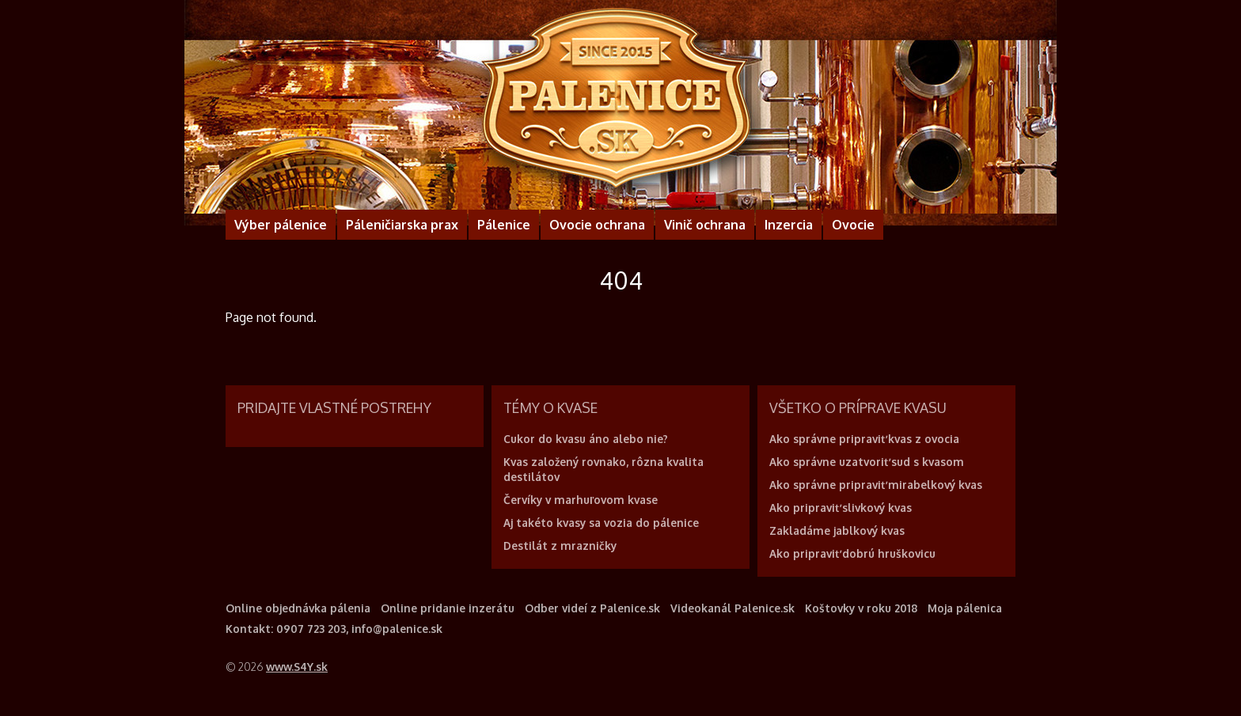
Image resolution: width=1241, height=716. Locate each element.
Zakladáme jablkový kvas (837, 530)
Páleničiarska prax (402, 225)
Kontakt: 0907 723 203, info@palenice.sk (334, 628)
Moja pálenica (965, 608)
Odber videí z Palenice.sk (592, 608)
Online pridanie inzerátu (447, 608)
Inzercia (789, 225)
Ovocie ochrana (597, 225)
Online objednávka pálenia (298, 608)
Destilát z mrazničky (560, 545)
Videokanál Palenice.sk (732, 608)
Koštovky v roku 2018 (861, 608)
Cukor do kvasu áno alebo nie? (585, 438)
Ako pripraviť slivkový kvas (840, 507)
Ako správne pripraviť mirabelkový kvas (875, 484)
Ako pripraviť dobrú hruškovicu (852, 553)
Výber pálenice (280, 225)
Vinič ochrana (705, 225)
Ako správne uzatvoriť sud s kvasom (866, 461)
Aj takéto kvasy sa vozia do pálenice (601, 522)
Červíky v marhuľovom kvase (580, 499)
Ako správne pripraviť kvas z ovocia (864, 438)
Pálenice (503, 225)
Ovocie (853, 225)
